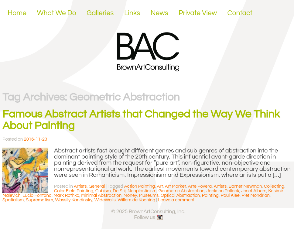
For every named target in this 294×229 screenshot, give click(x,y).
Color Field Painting (73, 191)
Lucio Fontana (37, 195)
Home (17, 13)
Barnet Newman (245, 186)
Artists (80, 186)
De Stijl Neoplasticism (134, 191)
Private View (198, 13)
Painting (210, 195)
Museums (149, 195)
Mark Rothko (66, 195)
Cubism (103, 191)
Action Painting (139, 186)
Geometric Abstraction (182, 191)
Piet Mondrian (255, 195)
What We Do (56, 13)
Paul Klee (230, 195)
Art (160, 186)
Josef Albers (253, 191)
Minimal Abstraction (101, 195)
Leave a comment (176, 200)
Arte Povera (200, 186)
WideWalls (105, 200)
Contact (240, 13)
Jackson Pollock (223, 191)
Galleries (100, 13)
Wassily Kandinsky (74, 200)
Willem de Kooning (136, 200)
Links (132, 13)
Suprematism (39, 200)
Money (130, 195)
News (159, 13)
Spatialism (13, 200)
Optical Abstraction (180, 195)
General (97, 186)
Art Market (175, 186)
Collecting (274, 186)
